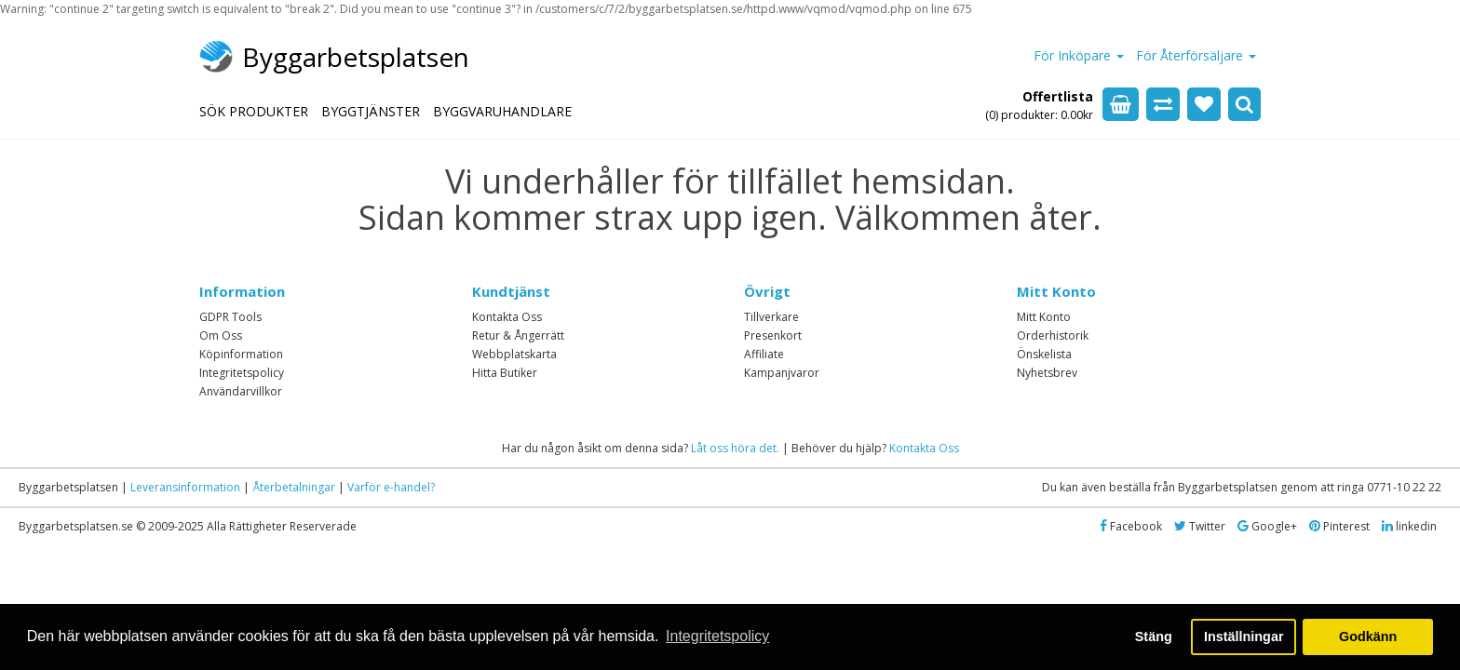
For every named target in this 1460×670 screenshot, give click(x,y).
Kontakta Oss (507, 317)
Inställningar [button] (1244, 636)
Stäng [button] (1153, 636)
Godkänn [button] (1368, 636)
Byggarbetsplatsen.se (76, 526)
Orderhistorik (1052, 335)
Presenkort (773, 335)
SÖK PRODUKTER (253, 111)
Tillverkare (771, 317)
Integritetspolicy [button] (717, 636)
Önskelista (1044, 354)
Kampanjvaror (781, 373)
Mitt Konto (1044, 317)
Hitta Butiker (504, 373)
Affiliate (764, 354)
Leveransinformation (185, 487)
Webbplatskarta (514, 354)
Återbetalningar (293, 487)
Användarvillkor (240, 391)
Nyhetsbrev (1047, 373)
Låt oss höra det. (735, 448)
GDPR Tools (230, 317)
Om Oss (220, 335)
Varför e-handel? (391, 487)
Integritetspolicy (241, 373)
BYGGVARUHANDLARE (502, 111)
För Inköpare (1079, 55)
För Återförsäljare (1196, 55)
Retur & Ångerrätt (518, 335)
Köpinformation (241, 354)
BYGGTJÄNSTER (370, 111)
